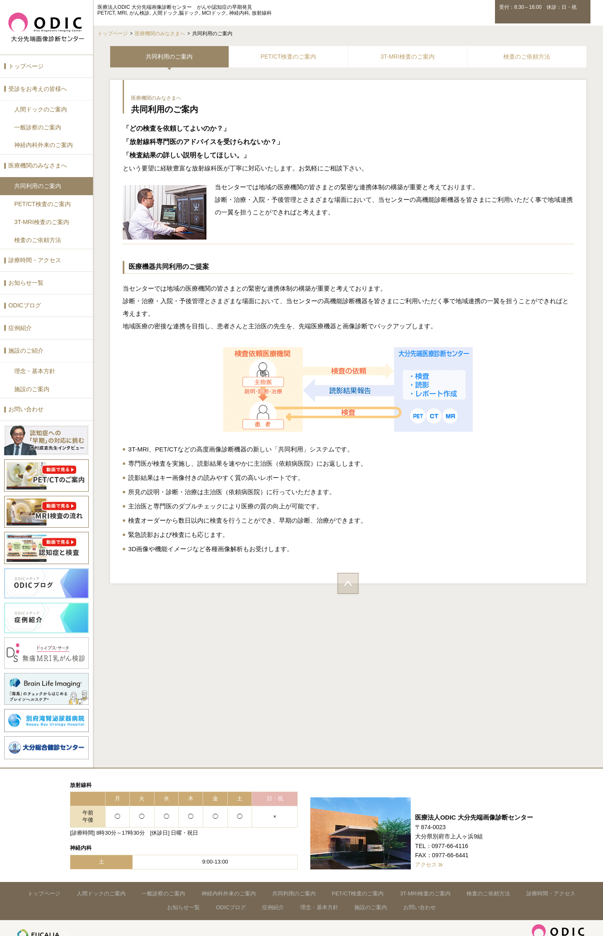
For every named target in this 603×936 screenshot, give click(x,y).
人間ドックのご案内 (40, 108)
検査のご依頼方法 (37, 238)
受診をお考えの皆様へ (37, 88)
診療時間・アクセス (34, 258)
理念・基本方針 (34, 367)
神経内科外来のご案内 (43, 144)
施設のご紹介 (26, 347)
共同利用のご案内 (37, 184)
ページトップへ (347, 583)
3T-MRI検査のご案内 (41, 220)
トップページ (26, 65)
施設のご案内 (31, 385)
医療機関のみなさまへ (37, 164)
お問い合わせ (26, 405)
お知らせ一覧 (26, 280)
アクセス (426, 856)
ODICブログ (24, 302)
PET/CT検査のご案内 (42, 202)
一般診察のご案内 (37, 126)
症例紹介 (20, 325)
